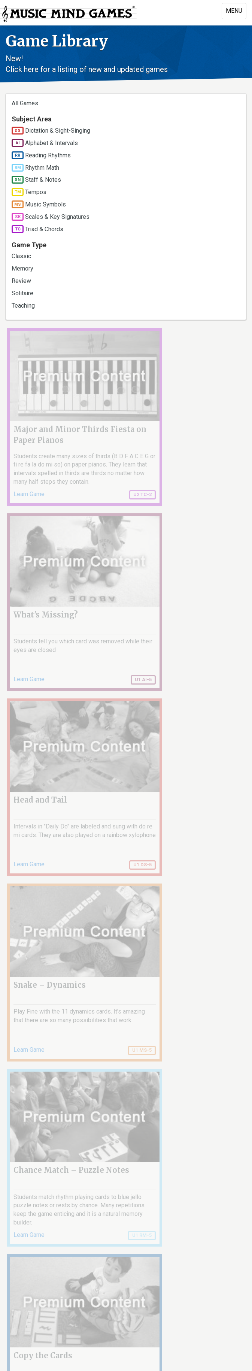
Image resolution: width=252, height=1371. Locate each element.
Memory (22, 268)
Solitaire (22, 293)
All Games (25, 103)
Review (21, 280)
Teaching (23, 305)
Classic (21, 256)
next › (208, 1188)
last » (232, 1188)
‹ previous (50, 1188)
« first (20, 1188)
